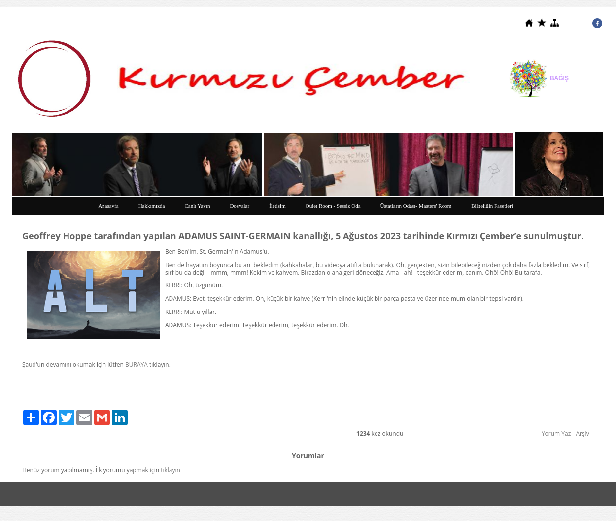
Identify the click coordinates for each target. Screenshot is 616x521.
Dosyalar (239, 205)
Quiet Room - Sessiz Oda (333, 205)
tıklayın (170, 470)
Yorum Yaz (556, 433)
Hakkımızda (151, 205)
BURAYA (136, 364)
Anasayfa (108, 205)
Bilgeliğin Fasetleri (492, 205)
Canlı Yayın (197, 205)
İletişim (277, 205)
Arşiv (582, 433)
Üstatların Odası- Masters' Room (416, 205)
